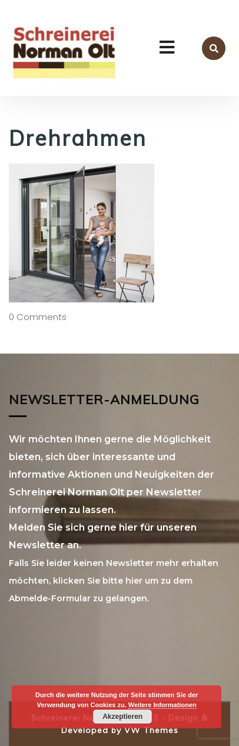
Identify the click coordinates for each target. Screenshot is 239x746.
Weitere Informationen (162, 704)
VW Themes (149, 730)
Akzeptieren (122, 716)
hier (133, 580)
